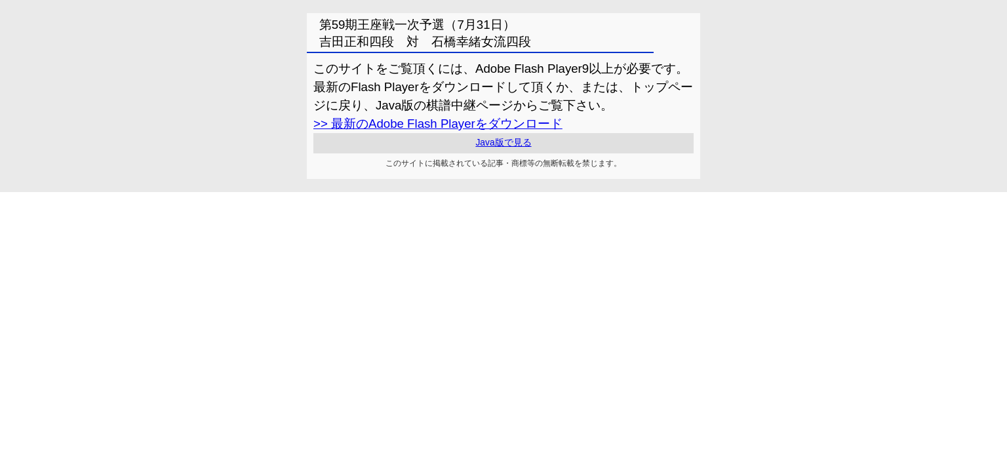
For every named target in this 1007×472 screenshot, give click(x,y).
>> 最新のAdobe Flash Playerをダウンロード (438, 123)
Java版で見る (503, 143)
